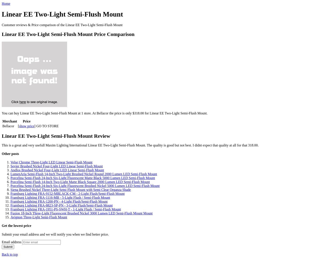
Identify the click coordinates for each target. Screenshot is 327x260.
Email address (11, 242)
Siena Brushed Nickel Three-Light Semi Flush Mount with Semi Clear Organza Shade (70, 190)
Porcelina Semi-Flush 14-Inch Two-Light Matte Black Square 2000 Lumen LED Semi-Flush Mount (80, 182)
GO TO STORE (47, 126)
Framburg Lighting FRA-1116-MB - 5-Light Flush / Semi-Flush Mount (60, 197)
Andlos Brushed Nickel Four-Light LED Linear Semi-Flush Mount (57, 170)
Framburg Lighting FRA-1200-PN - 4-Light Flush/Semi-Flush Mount (59, 201)
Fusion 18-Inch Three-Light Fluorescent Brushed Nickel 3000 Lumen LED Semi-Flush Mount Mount (81, 213)
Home (6, 3)
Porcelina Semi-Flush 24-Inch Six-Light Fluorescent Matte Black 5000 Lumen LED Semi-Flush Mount (82, 178)
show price (26, 126)
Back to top (10, 254)
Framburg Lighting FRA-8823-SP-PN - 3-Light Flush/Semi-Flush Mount (61, 205)
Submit (7, 246)
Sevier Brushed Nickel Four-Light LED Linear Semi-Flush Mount (56, 166)
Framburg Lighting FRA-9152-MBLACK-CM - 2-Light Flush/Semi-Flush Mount (67, 193)
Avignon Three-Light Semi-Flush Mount (38, 217)
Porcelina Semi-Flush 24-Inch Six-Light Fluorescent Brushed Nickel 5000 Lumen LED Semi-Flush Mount (85, 186)
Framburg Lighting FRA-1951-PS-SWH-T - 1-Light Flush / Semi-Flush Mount (65, 209)
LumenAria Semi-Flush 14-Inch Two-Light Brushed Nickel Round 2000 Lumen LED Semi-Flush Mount (83, 174)
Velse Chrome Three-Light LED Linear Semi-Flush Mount (51, 162)
